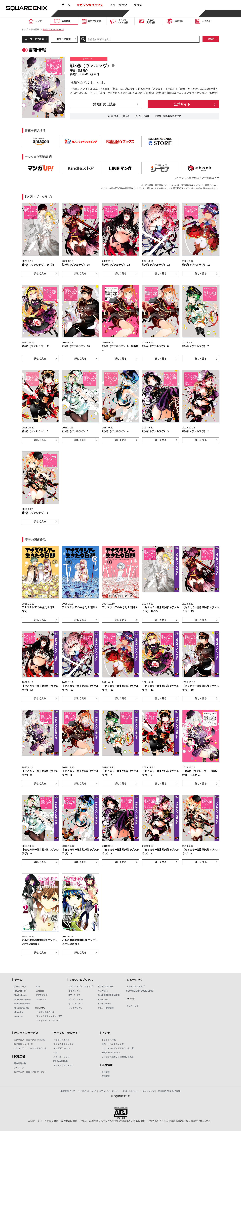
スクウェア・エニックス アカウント (30, 1048)
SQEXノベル (103, 999)
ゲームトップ (20, 986)
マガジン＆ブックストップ (80, 986)
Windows (18, 1016)
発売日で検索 (64, 39)
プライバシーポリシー (109, 1091)
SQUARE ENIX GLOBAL (169, 1091)
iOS (38, 986)
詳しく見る (40, 273)
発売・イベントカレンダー (114, 1044)
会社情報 (106, 1072)
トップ (25, 29)
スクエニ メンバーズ (23, 1044)
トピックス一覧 (109, 1040)
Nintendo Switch (22, 1003)
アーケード (41, 999)
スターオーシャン (61, 1057)
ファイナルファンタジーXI (48, 1020)
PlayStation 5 (20, 991)
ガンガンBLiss (104, 1003)
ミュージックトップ (135, 986)
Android (40, 991)
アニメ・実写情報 (106, 1008)
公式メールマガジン (111, 1052)
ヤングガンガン (75, 1003)
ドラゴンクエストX (45, 1012)
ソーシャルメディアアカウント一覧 (118, 1048)
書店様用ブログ (68, 1091)
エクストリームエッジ (63, 1065)
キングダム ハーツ (61, 1048)
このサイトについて (87, 1091)
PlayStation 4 (20, 995)
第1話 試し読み (104, 104)
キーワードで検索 (34, 39)
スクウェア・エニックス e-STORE (29, 1040)
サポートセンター (131, 1091)
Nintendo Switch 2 (22, 999)
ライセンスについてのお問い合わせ (118, 1057)
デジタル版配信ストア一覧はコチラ (199, 177)
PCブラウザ (41, 995)
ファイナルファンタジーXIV (49, 1016)
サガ (55, 1052)
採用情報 (106, 1076)
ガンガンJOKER (75, 999)
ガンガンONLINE (105, 986)
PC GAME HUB (60, 1061)
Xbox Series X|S (21, 1008)
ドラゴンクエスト (61, 1040)
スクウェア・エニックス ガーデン (29, 1072)
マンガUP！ (103, 991)
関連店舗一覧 (20, 1063)
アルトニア (19, 1067)
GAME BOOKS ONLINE (109, 995)
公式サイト (182, 104)
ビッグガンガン (75, 1008)
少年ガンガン (74, 991)
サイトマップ (148, 1091)
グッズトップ (132, 1006)
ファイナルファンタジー (64, 1044)
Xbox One (18, 1012)
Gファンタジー (75, 995)
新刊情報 (35, 29)
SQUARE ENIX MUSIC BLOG (140, 991)
